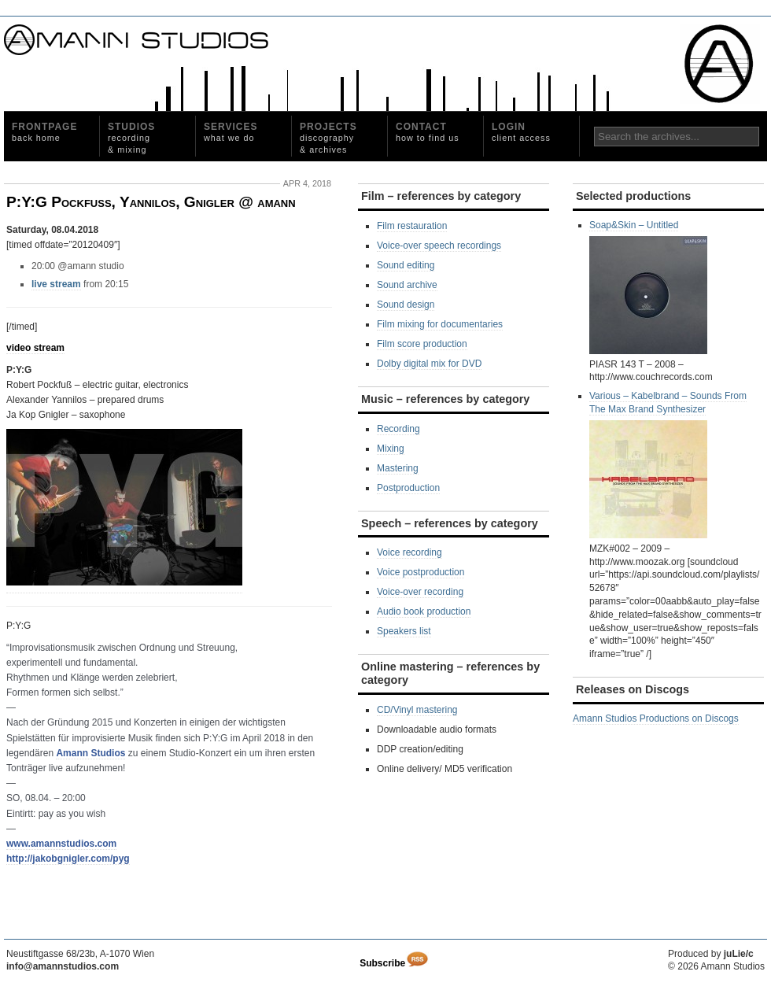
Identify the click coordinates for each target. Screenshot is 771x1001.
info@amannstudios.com (62, 966)
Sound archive (407, 284)
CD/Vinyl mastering (417, 709)
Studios (131, 137)
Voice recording (409, 552)
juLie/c (739, 953)
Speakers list (404, 631)
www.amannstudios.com (61, 843)
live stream (56, 284)
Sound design (405, 304)
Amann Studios (90, 753)
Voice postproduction (420, 572)
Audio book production (423, 611)
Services (230, 131)
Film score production (422, 343)
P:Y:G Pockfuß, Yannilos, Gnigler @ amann (151, 202)
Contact (427, 131)
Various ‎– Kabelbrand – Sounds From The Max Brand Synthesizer (668, 464)
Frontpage (44, 131)
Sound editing (405, 265)
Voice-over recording (420, 591)
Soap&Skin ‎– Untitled (648, 287)
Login (521, 131)
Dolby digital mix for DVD (429, 363)
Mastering (398, 468)
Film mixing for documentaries (440, 324)
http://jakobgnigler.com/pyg (68, 858)
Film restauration (412, 225)
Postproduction (408, 487)
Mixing (390, 448)
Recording (398, 428)
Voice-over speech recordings (439, 245)
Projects (328, 137)
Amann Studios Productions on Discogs (656, 718)
